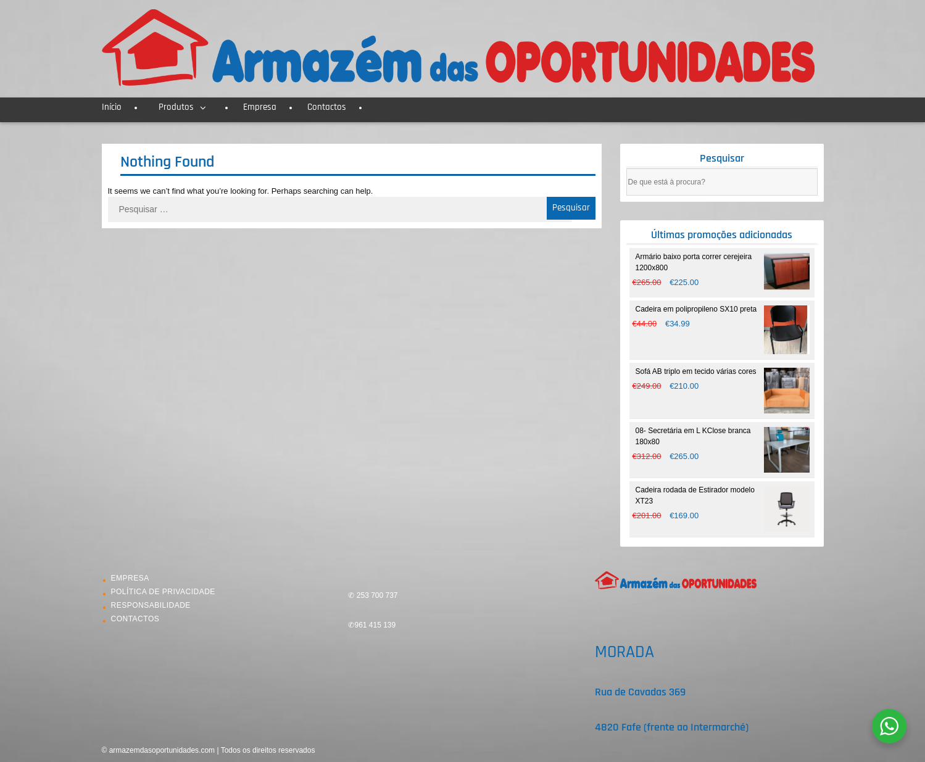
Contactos (326, 107)
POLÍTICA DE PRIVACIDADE (163, 591)
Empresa (259, 107)
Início (112, 107)
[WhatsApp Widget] (889, 726)
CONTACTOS (135, 619)
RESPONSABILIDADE (151, 605)
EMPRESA (130, 578)
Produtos (176, 107)
